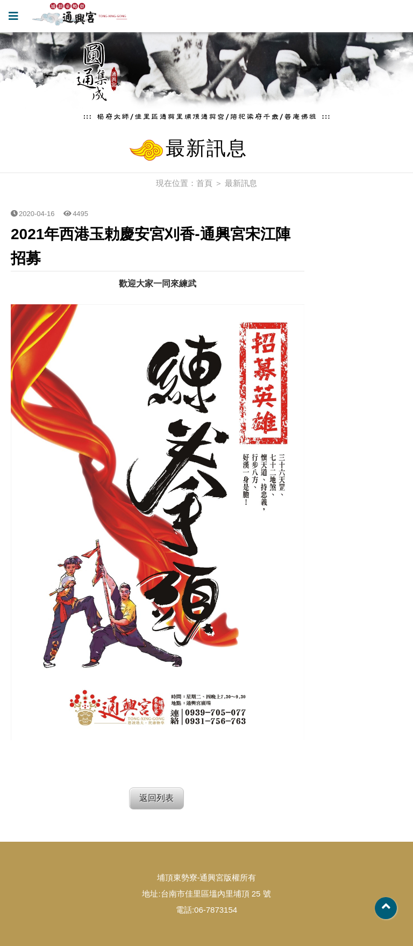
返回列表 (156, 797)
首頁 (204, 183)
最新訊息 (241, 183)
